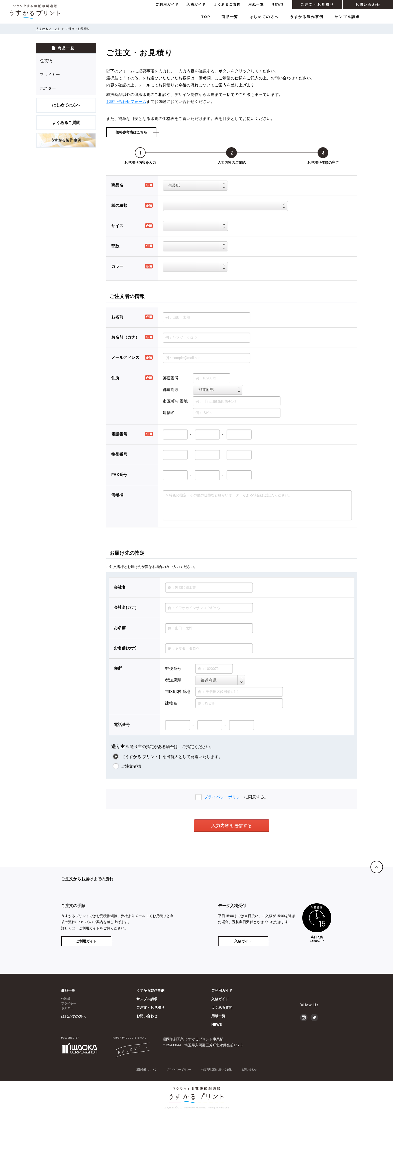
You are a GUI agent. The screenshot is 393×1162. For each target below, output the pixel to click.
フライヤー (50, 74)
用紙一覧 (256, 4)
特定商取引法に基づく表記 (220, 1116)
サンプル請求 (347, 17)
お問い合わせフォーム (126, 101)
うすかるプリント (48, 29)
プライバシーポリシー (224, 797)
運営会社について (139, 1116)
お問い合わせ (368, 5)
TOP (206, 17)
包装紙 (46, 61)
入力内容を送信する (231, 825)
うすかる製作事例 (307, 17)
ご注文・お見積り (317, 5)
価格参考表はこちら (131, 132)
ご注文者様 (130, 766)
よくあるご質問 (227, 4)
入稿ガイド (196, 4)
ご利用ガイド (167, 4)
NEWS (278, 4)
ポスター (48, 88)
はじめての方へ (264, 17)
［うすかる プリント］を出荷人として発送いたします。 (171, 757)
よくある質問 (221, 1054)
